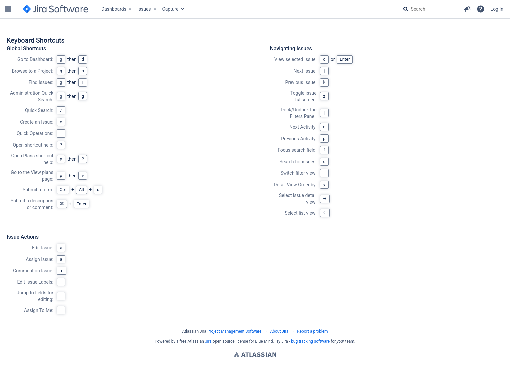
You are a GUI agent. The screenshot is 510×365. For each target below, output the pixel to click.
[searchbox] (429, 9)
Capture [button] (170, 9)
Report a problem (312, 331)
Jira (208, 341)
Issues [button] (144, 9)
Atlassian (255, 355)
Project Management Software (234, 331)
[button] (8, 9)
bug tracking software (310, 341)
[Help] (480, 9)
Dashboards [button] (113, 9)
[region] (255, 179)
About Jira (279, 331)
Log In (497, 9)
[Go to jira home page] (55, 9)
